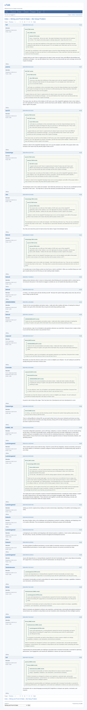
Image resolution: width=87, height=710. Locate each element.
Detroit (8, 235)
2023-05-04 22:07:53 (28, 152)
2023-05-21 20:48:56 (28, 302)
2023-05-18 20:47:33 (28, 289)
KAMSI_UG (9, 427)
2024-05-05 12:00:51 (28, 542)
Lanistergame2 (10, 443)
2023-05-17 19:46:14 (28, 277)
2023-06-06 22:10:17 (28, 336)
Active (73, 14)
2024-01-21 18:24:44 (28, 443)
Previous (11, 22)
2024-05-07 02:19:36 (28, 587)
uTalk (7, 5)
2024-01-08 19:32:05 (28, 427)
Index (6, 12)
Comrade (9, 367)
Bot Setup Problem (39, 19)
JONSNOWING (10, 302)
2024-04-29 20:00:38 (28, 517)
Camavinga (9, 152)
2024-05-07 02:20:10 (28, 617)
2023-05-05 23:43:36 (28, 194)
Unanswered (79, 14)
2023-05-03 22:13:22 (28, 110)
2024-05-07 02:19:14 (28, 567)
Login (39, 12)
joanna (8, 67)
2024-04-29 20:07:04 (28, 529)
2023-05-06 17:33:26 (28, 235)
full (7, 25)
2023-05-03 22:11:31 (28, 25)
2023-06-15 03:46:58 (28, 367)
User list (14, 12)
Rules (19, 12)
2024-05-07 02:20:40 (28, 657)
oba (7, 194)
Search (26, 12)
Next (34, 22)
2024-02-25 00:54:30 (28, 456)
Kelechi (8, 517)
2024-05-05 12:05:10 (28, 554)
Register (33, 12)
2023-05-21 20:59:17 (28, 314)
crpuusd (8, 336)
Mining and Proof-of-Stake (20, 19)
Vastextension (10, 567)
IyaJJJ (8, 110)
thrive (7, 587)
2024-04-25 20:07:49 (28, 504)
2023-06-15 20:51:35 (28, 406)
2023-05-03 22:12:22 (28, 67)
